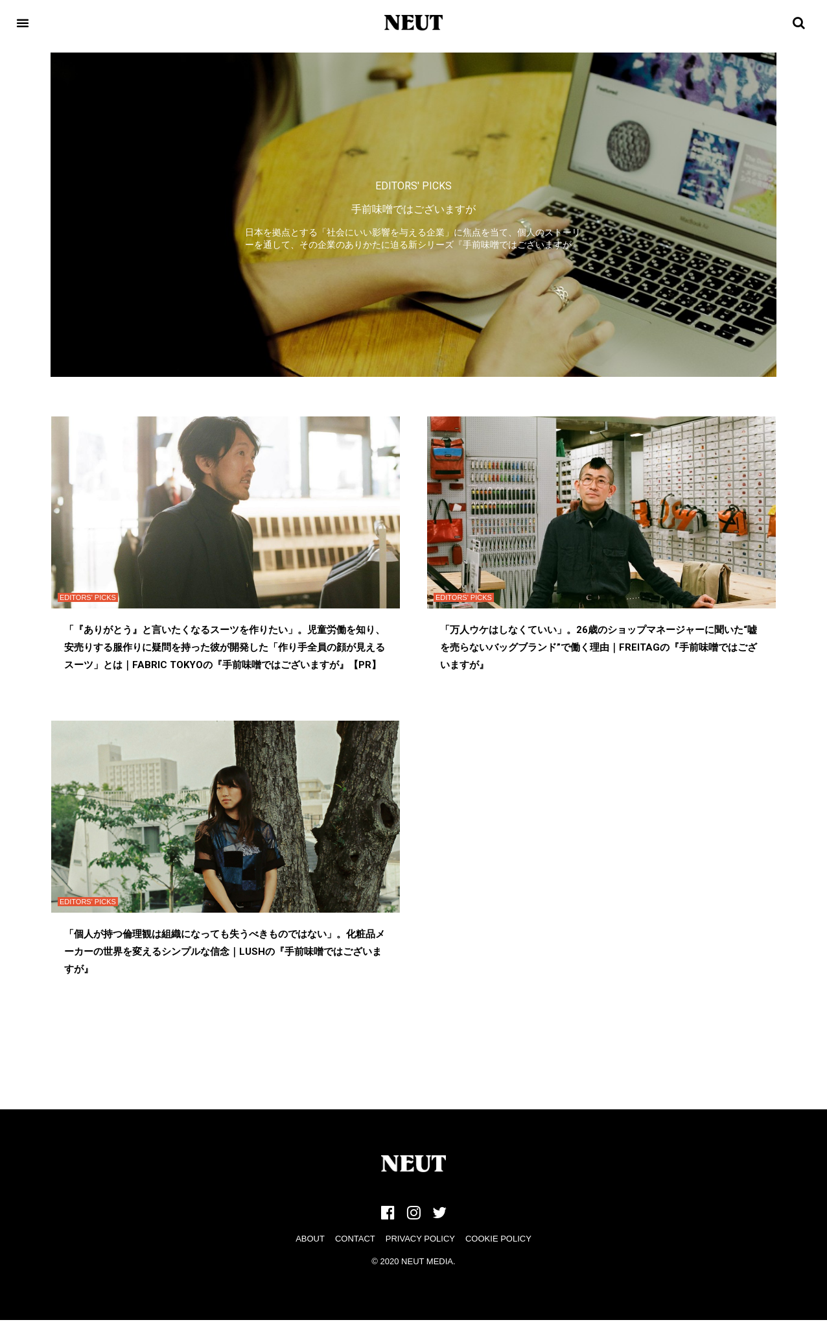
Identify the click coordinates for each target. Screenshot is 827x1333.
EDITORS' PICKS (413, 186)
